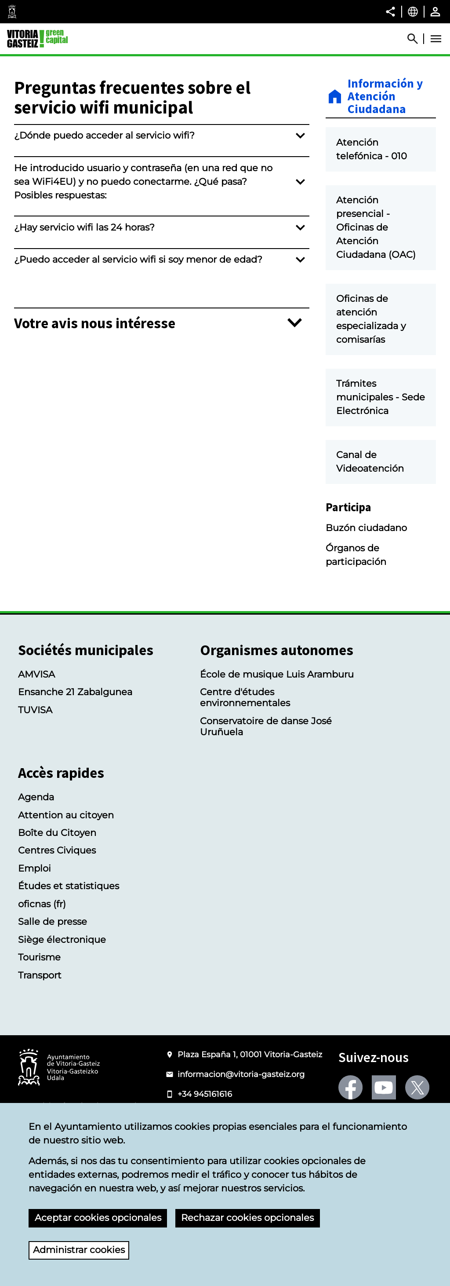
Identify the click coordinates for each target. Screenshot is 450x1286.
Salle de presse (52, 963)
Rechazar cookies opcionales (247, 1217)
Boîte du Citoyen (57, 874)
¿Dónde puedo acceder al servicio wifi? (104, 135)
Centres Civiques (57, 892)
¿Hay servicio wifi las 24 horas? (84, 227)
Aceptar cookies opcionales (98, 1217)
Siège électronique (62, 980)
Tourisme (39, 998)
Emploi (34, 909)
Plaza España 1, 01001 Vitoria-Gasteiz (250, 1096)
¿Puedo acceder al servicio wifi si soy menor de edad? (138, 259)
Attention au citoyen (66, 856)
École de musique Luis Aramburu (277, 715)
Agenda (36, 838)
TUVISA (35, 751)
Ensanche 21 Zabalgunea (75, 733)
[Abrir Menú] (436, 38)
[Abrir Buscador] (417, 38)
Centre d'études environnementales (245, 739)
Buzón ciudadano (366, 569)
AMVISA (36, 715)
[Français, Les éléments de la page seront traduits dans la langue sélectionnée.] (413, 11)
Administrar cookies (79, 1249)
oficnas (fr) (42, 945)
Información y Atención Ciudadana (385, 96)
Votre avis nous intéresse (94, 323)
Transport (40, 1016)
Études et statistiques (68, 927)
